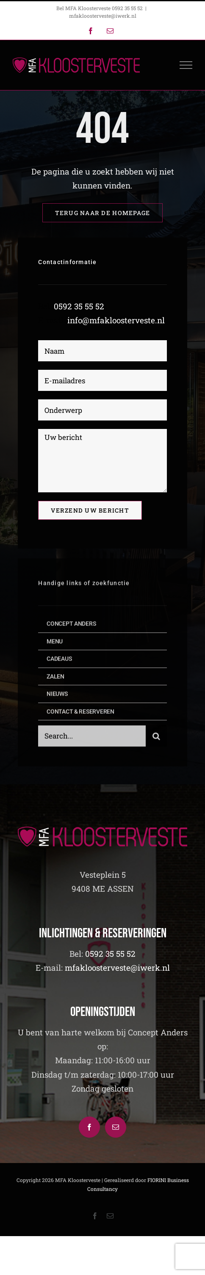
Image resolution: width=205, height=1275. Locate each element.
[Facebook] (89, 1127)
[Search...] (91, 737)
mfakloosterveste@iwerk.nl (102, 15)
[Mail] (115, 1127)
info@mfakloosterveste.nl (116, 320)
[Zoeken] (156, 737)
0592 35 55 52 (79, 306)
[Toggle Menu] (186, 65)
